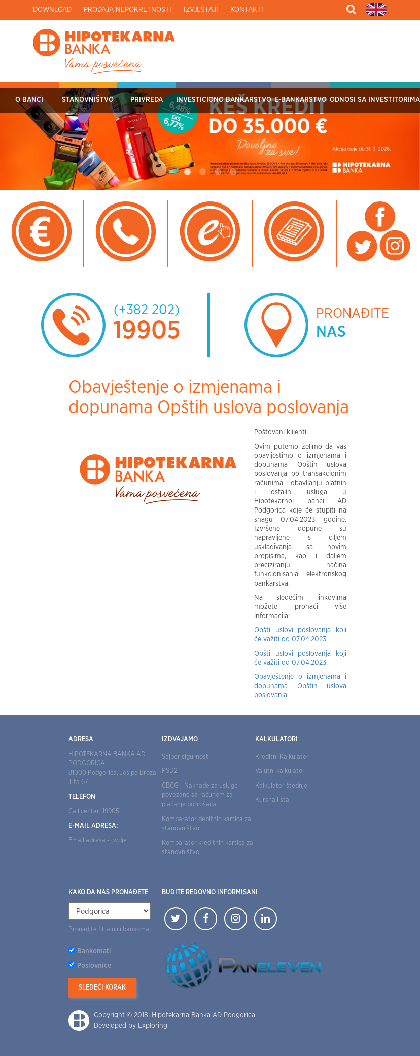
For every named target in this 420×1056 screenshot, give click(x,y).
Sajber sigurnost (185, 757)
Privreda (146, 100)
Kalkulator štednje (281, 785)
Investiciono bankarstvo (223, 100)
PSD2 (170, 771)
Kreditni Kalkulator (282, 757)
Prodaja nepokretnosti (127, 9)
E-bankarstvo (300, 100)
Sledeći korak (102, 987)
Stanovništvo (88, 100)
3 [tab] (218, 172)
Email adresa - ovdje (97, 840)
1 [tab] (187, 172)
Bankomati (94, 951)
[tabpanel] (210, 136)
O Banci (29, 100)
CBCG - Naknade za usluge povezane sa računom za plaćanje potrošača (200, 795)
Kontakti (246, 9)
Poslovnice (94, 965)
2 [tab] (202, 172)
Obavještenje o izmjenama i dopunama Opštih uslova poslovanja (300, 686)
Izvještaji (201, 9)
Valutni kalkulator (280, 771)
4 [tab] (233, 172)
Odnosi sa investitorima (375, 100)
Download (52, 9)
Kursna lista (272, 800)
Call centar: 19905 (93, 811)
